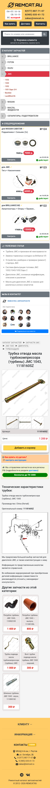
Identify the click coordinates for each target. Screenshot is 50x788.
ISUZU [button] (10, 68)
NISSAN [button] (11, 102)
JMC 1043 (10, 346)
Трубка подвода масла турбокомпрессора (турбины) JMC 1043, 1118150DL (11, 660)
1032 (7, 80)
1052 (7, 86)
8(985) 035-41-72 (34, 14)
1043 (7, 83)
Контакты (40, 24)
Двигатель (23, 346)
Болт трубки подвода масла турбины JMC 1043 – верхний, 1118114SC (30, 660)
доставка (33, 470)
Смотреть (11, 160)
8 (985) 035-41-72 (27, 761)
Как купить (10, 24)
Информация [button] (24, 734)
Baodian (8, 93)
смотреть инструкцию (15, 460)
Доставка (25, 24)
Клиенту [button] (25, 724)
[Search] (22, 34)
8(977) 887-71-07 (34, 11)
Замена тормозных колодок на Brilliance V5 (26, 256)
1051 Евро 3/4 (10, 90)
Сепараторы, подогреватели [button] (22, 116)
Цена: (5, 438)
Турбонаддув (12, 349)
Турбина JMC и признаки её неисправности (26, 251)
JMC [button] (9, 74)
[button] (46, 393)
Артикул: (6, 431)
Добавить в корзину (25, 448)
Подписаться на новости (25, 331)
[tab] (25, 56)
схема (32, 745)
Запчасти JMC (33, 343)
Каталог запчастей (12, 343)
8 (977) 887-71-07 (26, 757)
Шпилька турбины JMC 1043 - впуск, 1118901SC (11, 696)
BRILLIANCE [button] (12, 56)
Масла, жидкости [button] (13, 109)
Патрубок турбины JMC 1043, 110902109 (11, 618)
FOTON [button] (10, 62)
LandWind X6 (10, 96)
